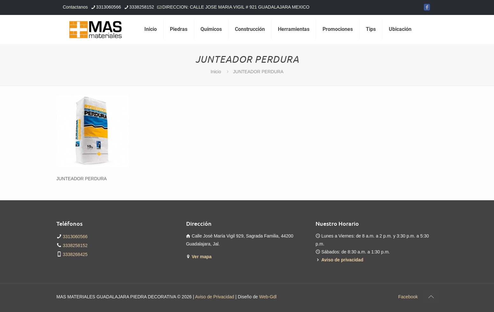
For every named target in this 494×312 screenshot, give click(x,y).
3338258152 (75, 245)
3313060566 (75, 236)
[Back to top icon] (431, 296)
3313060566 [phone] (108, 7)
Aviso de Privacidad (214, 296)
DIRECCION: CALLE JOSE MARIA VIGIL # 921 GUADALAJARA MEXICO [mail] (235, 7)
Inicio (216, 71)
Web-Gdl (268, 296)
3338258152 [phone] (141, 7)
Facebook (408, 296)
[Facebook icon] (427, 7)
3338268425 (75, 254)
